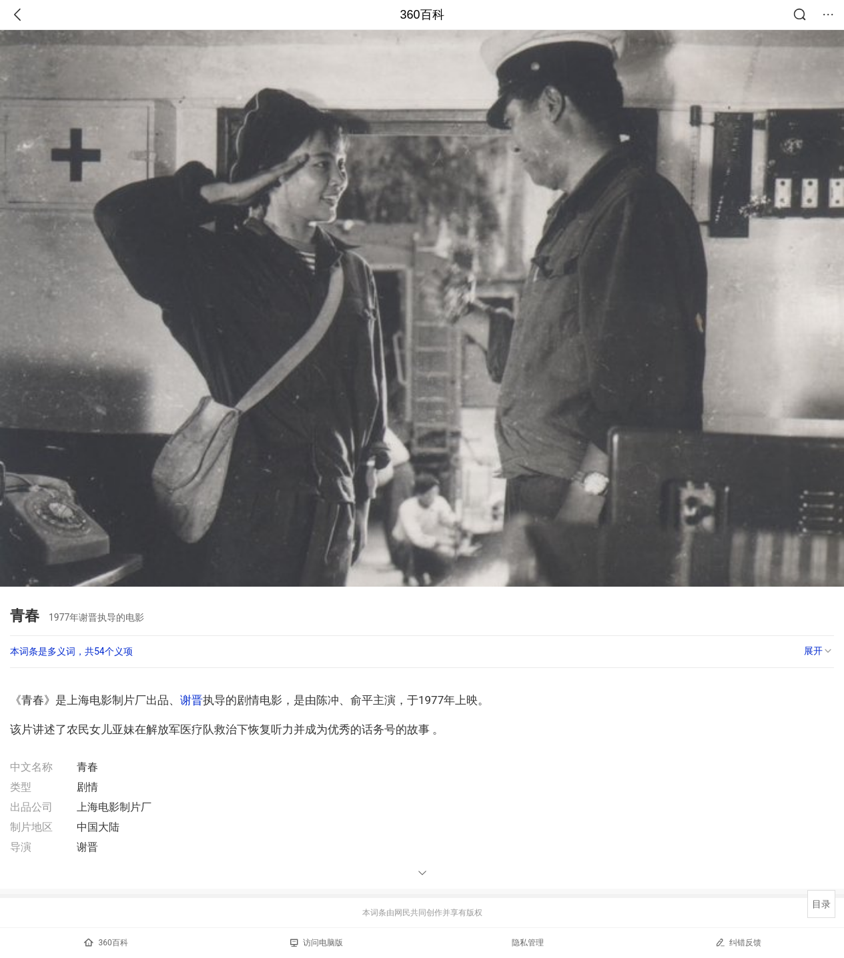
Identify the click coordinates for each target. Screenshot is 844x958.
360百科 (422, 14)
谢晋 (191, 700)
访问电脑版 (316, 942)
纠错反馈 (738, 942)
